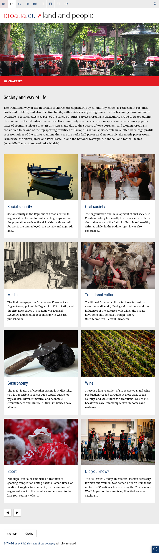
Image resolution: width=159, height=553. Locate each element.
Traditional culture (100, 295)
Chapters (15, 81)
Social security (19, 206)
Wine (89, 383)
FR (27, 4)
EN (11, 4)
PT (58, 4)
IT (43, 4)
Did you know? (97, 471)
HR (35, 4)
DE (3, 4)
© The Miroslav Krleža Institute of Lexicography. (30, 543)
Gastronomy (17, 383)
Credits (29, 533)
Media (12, 295)
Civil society (95, 206)
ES (19, 4)
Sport (12, 471)
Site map (11, 533)
